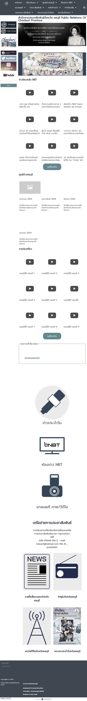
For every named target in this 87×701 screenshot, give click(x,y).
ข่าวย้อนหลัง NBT (28, 80)
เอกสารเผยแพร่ (32, 358)
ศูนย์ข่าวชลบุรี (26, 174)
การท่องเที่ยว (25, 249)
